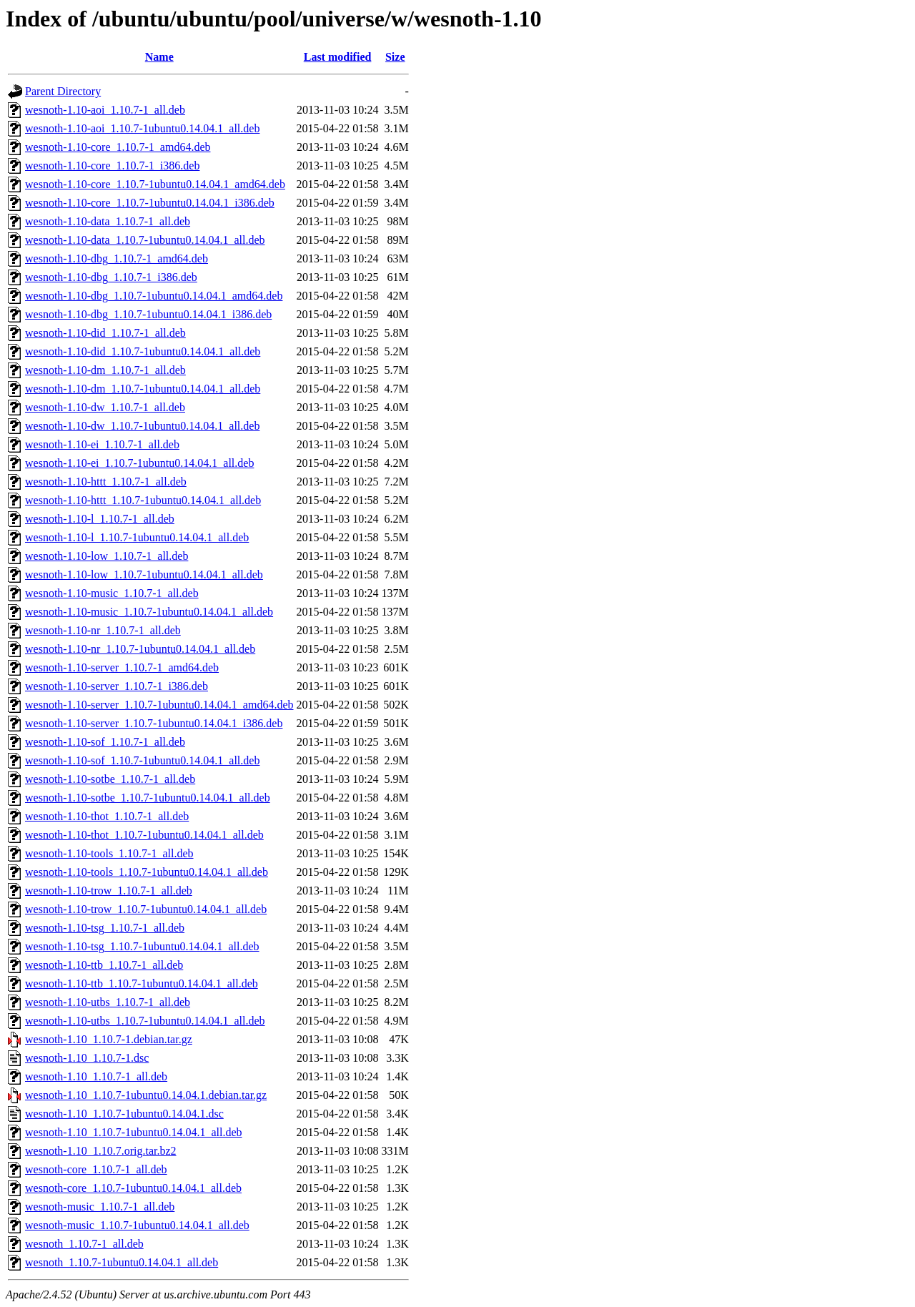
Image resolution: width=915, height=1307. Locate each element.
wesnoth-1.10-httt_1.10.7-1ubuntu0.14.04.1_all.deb (143, 500)
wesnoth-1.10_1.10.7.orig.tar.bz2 (101, 1151)
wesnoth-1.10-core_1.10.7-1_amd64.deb (118, 147)
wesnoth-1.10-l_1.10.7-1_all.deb (99, 519)
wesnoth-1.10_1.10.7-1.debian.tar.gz (108, 1039)
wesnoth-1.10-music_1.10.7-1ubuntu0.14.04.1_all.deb (149, 612)
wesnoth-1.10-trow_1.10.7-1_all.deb (108, 890)
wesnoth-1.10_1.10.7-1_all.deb (96, 1076)
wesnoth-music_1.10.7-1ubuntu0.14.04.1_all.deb (137, 1225)
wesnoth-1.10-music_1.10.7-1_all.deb (112, 593)
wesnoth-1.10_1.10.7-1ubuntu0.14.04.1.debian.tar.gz (146, 1095)
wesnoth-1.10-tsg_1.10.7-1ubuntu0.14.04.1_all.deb (142, 946)
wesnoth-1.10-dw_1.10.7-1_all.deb (105, 407)
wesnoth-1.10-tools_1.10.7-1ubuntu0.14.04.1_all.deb (146, 872)
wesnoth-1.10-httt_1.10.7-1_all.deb (106, 481)
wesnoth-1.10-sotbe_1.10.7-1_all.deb (110, 779)
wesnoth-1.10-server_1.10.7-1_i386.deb (116, 686)
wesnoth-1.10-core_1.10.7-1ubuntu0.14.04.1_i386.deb (149, 203)
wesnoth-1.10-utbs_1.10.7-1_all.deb (107, 1002)
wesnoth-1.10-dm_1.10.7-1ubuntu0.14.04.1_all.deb (142, 389)
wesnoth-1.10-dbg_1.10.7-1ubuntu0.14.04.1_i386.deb (148, 314)
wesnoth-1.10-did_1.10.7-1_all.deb (105, 333)
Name (159, 57)
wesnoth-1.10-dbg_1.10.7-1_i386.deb (111, 277)
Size (395, 57)
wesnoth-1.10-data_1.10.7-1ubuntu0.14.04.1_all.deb (145, 240)
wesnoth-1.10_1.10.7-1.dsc (87, 1058)
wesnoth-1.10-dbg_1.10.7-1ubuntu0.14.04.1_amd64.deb (153, 296)
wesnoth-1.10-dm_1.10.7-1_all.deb (105, 370)
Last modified (338, 57)
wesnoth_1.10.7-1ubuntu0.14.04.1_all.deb (121, 1262)
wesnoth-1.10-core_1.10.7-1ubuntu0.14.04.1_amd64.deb (155, 184)
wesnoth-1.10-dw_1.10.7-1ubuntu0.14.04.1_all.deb (142, 426)
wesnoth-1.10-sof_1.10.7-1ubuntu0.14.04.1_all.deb (142, 760)
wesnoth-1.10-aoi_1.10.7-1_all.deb (105, 110)
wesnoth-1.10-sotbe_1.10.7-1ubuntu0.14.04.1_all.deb (147, 797)
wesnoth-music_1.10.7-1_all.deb (99, 1206)
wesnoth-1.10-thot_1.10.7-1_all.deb (107, 816)
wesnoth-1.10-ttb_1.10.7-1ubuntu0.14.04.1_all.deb (141, 983)
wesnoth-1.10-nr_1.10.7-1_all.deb (103, 630)
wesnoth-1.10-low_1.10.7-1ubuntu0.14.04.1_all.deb (144, 574)
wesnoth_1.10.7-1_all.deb (84, 1244)
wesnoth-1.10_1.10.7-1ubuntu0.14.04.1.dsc (124, 1114)
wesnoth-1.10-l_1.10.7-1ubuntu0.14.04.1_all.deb (137, 537)
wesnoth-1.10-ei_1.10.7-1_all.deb (102, 444)
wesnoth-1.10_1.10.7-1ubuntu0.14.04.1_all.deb (133, 1132)
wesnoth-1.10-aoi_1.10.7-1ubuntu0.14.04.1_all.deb (142, 128)
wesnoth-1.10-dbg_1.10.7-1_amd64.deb (116, 258)
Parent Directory (63, 91)
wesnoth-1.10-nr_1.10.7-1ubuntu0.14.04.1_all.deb (140, 649)
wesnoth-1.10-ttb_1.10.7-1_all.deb (104, 965)
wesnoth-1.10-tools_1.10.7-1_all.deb (109, 853)
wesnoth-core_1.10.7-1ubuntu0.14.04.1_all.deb (133, 1188)
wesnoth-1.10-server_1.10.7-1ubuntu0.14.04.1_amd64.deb (159, 705)
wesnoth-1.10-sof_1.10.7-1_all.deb (105, 742)
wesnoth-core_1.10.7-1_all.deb (96, 1169)
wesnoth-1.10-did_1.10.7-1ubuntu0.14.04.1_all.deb (142, 351)
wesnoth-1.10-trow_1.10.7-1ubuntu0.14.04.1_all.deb (146, 909)
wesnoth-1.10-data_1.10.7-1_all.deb (107, 221)
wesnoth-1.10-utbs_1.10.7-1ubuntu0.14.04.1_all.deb (145, 1021)
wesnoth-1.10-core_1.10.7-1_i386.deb (112, 165)
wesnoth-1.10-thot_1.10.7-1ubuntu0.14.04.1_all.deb (144, 835)
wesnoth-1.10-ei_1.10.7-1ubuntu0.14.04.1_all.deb (139, 463)
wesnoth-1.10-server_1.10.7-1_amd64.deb (122, 667)
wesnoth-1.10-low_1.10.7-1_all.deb (106, 556)
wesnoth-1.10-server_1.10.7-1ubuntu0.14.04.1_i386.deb (153, 723)
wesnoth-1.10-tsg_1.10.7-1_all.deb (104, 928)
